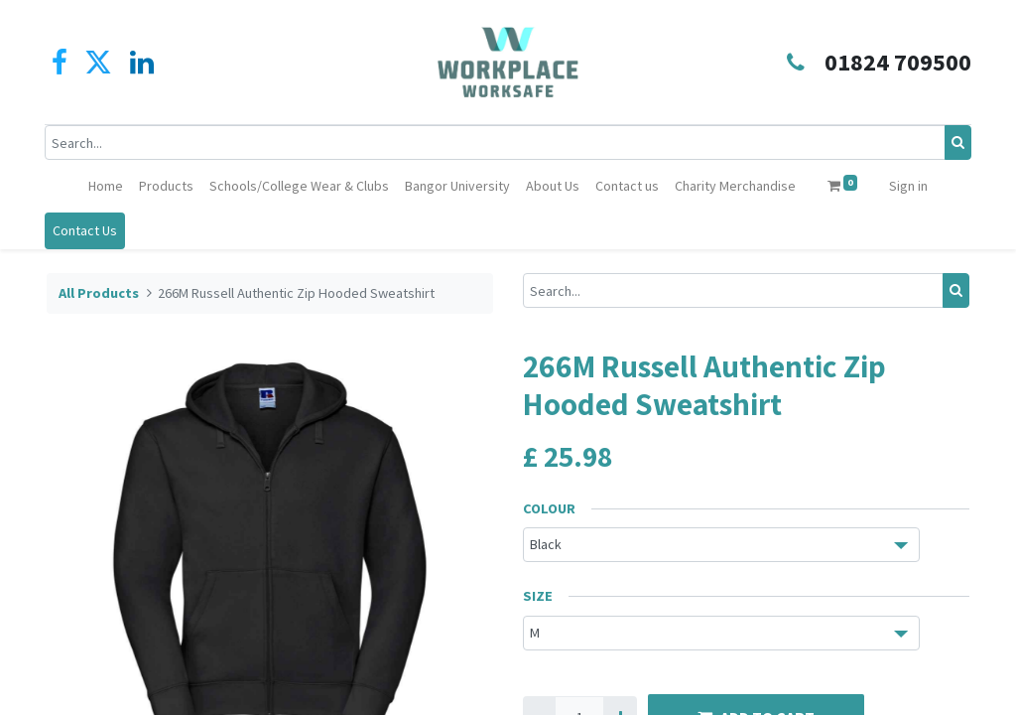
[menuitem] (105, 186)
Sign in (908, 186)
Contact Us (87, 230)
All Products (99, 293)
